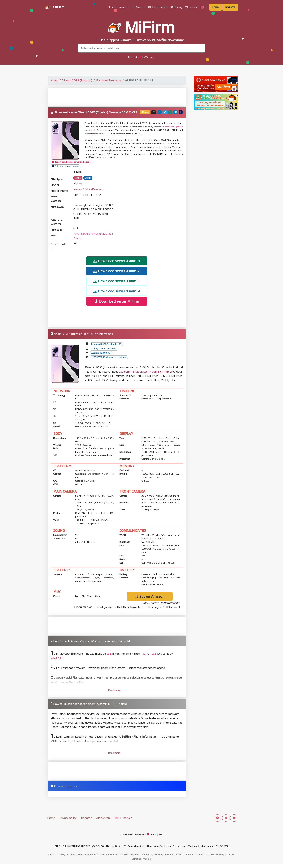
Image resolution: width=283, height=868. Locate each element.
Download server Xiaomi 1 (116, 261)
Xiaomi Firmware (56, 854)
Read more (114, 690)
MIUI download (101, 854)
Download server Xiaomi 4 (116, 291)
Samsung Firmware (163, 854)
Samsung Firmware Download (189, 854)
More (137, 7)
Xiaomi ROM (146, 854)
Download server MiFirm (117, 301)
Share (145, 112)
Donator (86, 818)
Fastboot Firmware (108, 80)
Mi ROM (114, 854)
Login (215, 7)
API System (103, 818)
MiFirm (54, 7)
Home (54, 80)
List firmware (116, 7)
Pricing (176, 7)
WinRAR (56, 658)
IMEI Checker (158, 7)
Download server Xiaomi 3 (116, 281)
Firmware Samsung (214, 854)
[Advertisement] (116, 96)
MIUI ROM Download (129, 854)
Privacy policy (67, 818)
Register (230, 7)
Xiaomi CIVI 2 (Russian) (77, 80)
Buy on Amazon (149, 596)
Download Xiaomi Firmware (79, 854)
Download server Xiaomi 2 (116, 271)
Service (191, 7)
